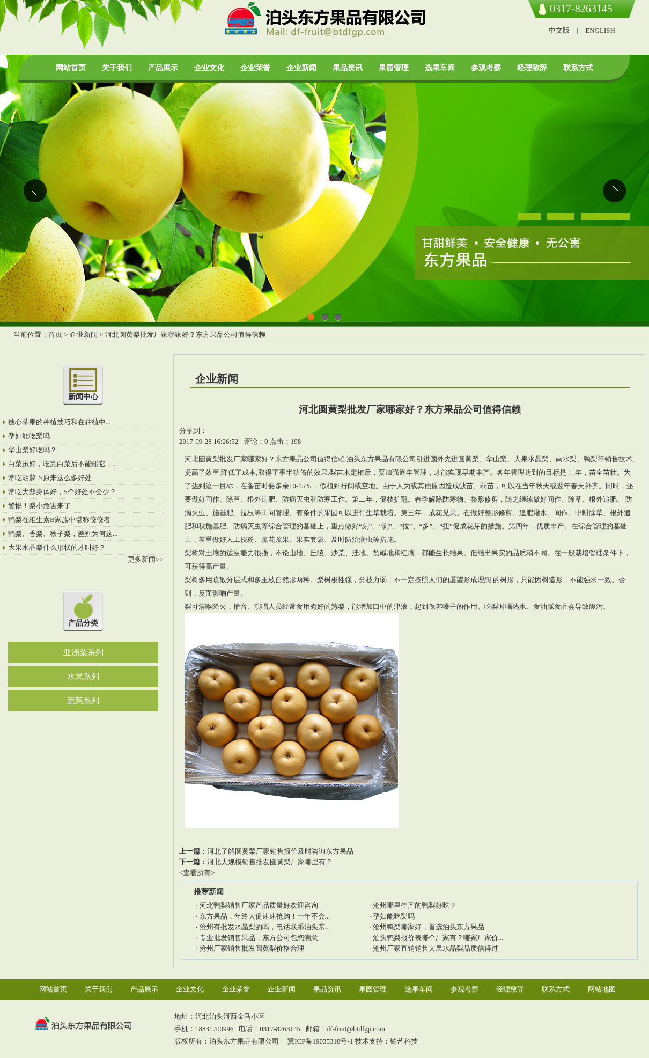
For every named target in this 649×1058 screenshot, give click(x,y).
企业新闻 (301, 68)
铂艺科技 (404, 1041)
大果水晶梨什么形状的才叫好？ (57, 547)
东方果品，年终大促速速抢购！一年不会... (265, 916)
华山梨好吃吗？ (32, 450)
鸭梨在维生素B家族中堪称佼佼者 (59, 520)
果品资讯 (348, 68)
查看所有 (197, 873)
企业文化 (209, 68)
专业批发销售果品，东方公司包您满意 (259, 938)
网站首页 (71, 68)
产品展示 (163, 68)
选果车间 (440, 68)
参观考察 (486, 68)
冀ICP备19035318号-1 (319, 1041)
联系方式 (578, 68)
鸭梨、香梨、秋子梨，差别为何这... (63, 534)
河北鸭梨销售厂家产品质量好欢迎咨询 (259, 905)
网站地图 (602, 989)
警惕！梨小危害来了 (39, 506)
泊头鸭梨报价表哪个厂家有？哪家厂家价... (438, 938)
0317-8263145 (581, 8)
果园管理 (394, 68)
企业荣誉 (255, 68)
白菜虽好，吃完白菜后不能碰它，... (63, 464)
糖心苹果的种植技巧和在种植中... (59, 422)
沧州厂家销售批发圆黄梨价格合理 (252, 948)
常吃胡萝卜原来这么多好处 (50, 478)
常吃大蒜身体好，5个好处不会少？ (62, 492)
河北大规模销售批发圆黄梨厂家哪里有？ (270, 862)
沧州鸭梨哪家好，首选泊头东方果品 (428, 927)
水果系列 (83, 676)
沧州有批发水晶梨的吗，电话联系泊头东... (265, 927)
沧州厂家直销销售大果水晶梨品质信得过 (435, 948)
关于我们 (117, 68)
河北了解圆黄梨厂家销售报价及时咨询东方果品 (280, 851)
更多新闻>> (146, 559)
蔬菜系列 (83, 700)
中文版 (559, 30)
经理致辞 (532, 68)
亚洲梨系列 (83, 652)
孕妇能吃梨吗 (29, 436)
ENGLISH (600, 30)
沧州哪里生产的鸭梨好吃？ (414, 905)
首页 (55, 334)
